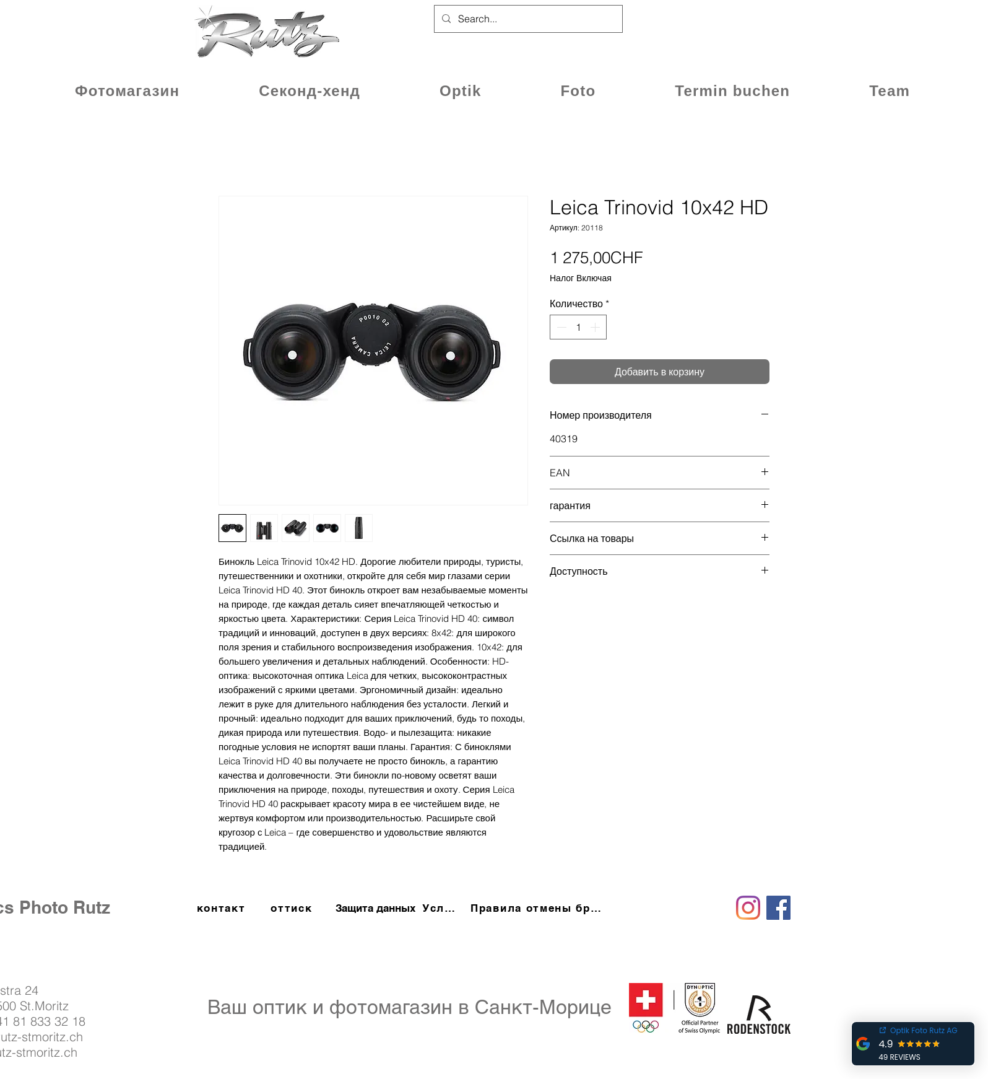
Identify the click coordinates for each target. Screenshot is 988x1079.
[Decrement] (560, 327)
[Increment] (596, 327)
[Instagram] (748, 908)
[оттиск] (293, 908)
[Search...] (527, 19)
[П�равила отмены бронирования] (537, 908)
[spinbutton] (578, 327)
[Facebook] (778, 908)
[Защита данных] (375, 908)
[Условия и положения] (442, 908)
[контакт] (222, 908)
